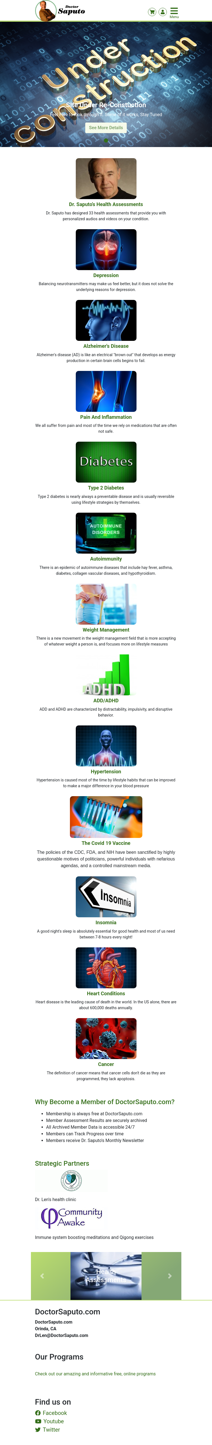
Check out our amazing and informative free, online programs (95, 1373)
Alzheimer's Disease (106, 346)
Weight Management (106, 630)
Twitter (47, 1429)
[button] (42, 1276)
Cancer (106, 1064)
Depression (106, 275)
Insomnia (106, 922)
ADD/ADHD (105, 700)
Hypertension (106, 771)
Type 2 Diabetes (106, 488)
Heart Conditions (106, 993)
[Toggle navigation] (174, 11)
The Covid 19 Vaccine (106, 843)
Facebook (51, 1413)
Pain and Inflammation (106, 417)
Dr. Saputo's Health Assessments (106, 204)
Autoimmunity (106, 559)
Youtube (49, 1421)
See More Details (106, 127)
